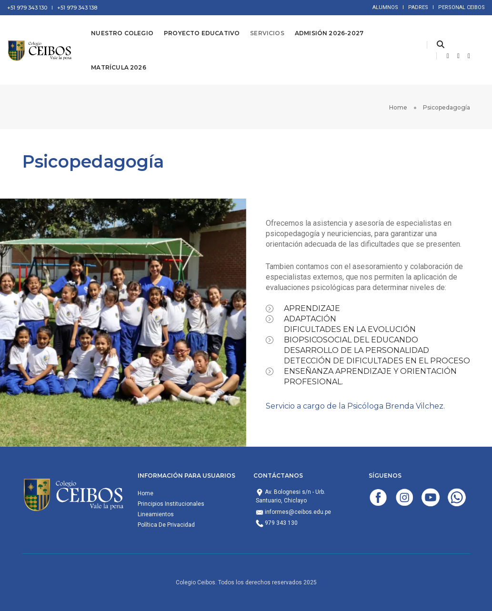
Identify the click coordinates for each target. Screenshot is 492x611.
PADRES (418, 7)
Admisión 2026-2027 (329, 33)
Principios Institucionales (171, 504)
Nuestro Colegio (122, 33)
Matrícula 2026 (118, 67)
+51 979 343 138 (77, 7)
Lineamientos (156, 514)
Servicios (267, 33)
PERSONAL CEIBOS (461, 7)
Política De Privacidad (166, 524)
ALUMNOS (385, 7)
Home (145, 493)
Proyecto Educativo (202, 33)
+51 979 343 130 (27, 7)
